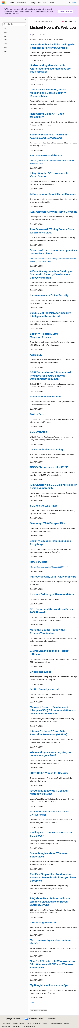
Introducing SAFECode (43, 922)
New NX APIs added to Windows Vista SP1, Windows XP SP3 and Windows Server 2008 (52, 964)
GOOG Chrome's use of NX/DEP (49, 467)
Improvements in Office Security (49, 295)
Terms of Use (6, 1026)
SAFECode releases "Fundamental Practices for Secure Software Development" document (50, 375)
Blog (28, 1024)
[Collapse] (25, 20)
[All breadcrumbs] (32, 21)
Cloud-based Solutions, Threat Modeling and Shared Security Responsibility (48, 92)
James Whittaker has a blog (46, 449)
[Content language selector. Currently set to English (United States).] (11, 1018)
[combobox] (14, 24)
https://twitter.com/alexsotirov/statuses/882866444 (48, 567)
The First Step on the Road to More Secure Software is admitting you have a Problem (53, 877)
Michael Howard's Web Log (44, 21)
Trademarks (16, 1026)
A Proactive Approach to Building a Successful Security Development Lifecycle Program (51, 274)
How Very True (38, 561)
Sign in (74, 2)
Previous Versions (18, 1024)
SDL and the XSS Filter (43, 505)
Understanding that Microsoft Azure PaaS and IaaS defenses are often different (50, 68)
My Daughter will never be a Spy (49, 985)
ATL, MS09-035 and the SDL (46, 155)
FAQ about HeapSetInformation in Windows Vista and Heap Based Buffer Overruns (50, 901)
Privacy (45, 1024)
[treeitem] (14, 28)
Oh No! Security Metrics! (44, 689)
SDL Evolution (38, 431)
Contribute (36, 1024)
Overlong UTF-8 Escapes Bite (47, 523)
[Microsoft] (3, 2)
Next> (32, 1002)
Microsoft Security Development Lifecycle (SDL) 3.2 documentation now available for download (53, 710)
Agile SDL (36, 354)
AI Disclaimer (6, 1024)
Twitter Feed (37, 414)
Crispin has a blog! (41, 671)
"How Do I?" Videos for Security (49, 773)
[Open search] (69, 3)
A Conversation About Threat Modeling (53, 194)
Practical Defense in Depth (46, 396)
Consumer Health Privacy (59, 1024)
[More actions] (75, 21)
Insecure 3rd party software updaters (52, 594)
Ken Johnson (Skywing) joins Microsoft (53, 211)
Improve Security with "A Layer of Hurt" (53, 576)
